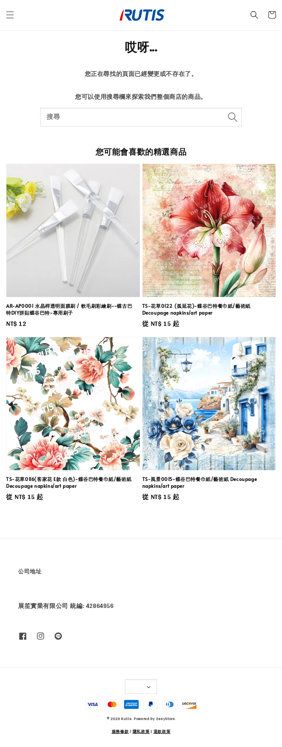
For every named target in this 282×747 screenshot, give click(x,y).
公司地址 (29, 571)
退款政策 (162, 731)
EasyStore (165, 718)
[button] (10, 15)
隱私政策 (141, 731)
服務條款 (120, 731)
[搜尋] (232, 117)
